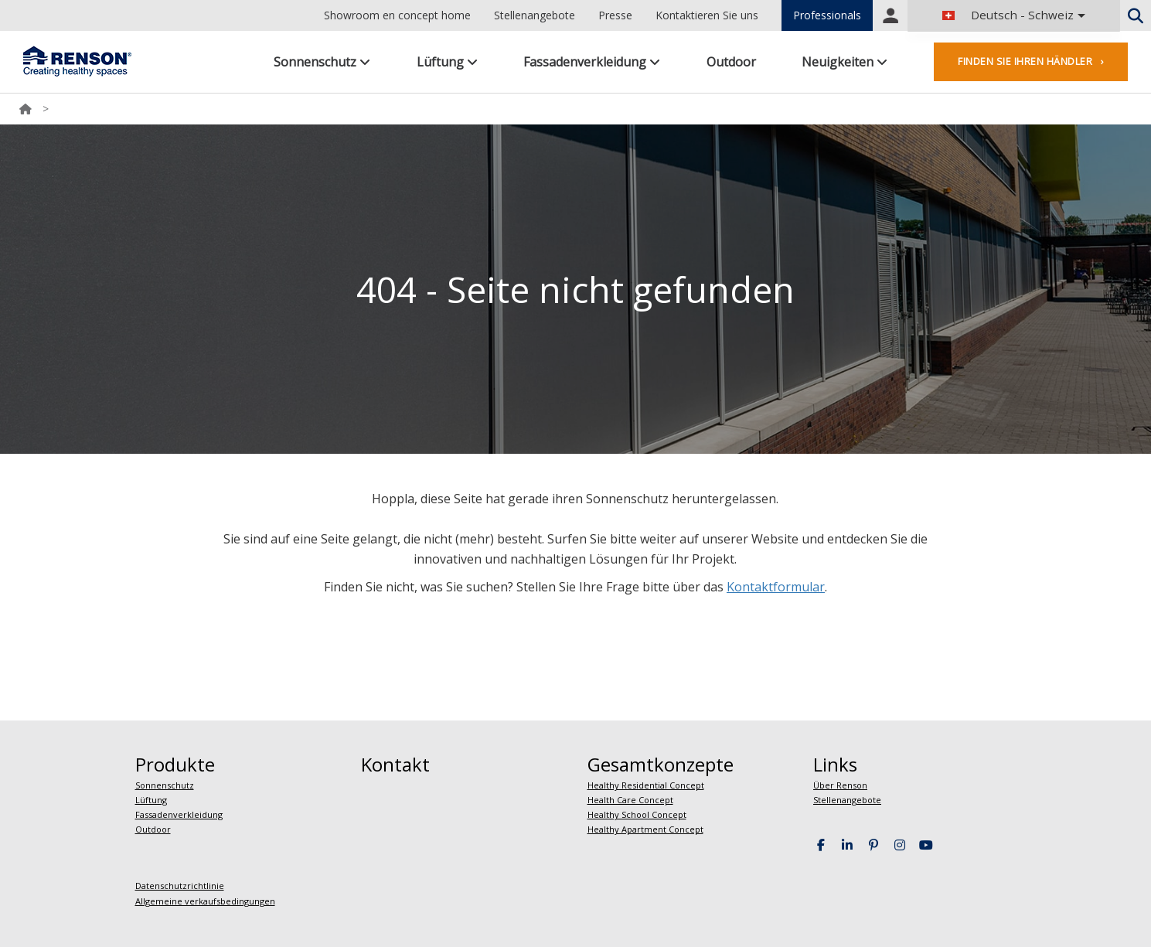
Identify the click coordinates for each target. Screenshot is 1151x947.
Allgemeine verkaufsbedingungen (205, 901)
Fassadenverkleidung (591, 61)
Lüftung (447, 61)
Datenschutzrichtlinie (179, 885)
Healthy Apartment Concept (645, 829)
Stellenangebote (534, 15)
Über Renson (840, 785)
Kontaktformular (776, 586)
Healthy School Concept (636, 814)
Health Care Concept (630, 800)
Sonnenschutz (322, 61)
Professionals (827, 15)
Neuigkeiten (844, 61)
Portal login (890, 15)
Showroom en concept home (397, 15)
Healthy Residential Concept (645, 785)
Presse (615, 15)
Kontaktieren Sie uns (707, 15)
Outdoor (731, 61)
